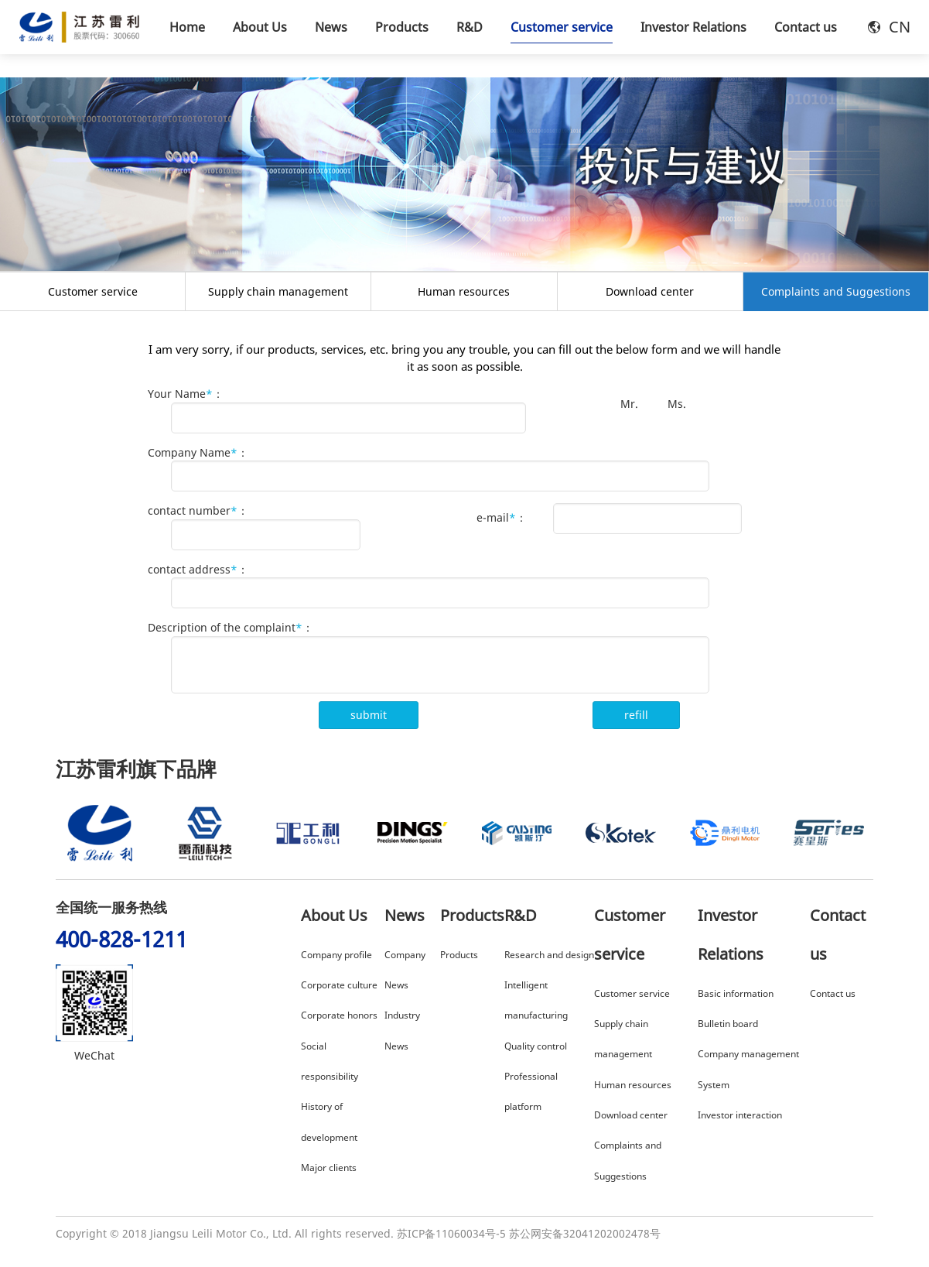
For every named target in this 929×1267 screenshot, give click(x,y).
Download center (650, 291)
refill (636, 714)
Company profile (336, 954)
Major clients (329, 1167)
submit (368, 714)
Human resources (464, 291)
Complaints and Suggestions (835, 291)
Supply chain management (278, 291)
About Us (334, 915)
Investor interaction (740, 1114)
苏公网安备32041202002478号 (585, 1233)
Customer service (93, 291)
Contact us (833, 993)
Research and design (549, 954)
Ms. (675, 403)
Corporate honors (339, 1015)
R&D (520, 915)
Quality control (535, 1046)
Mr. (627, 403)
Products (472, 915)
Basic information (736, 993)
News (404, 915)
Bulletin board (728, 1023)
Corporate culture (339, 984)
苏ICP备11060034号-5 (451, 1233)
